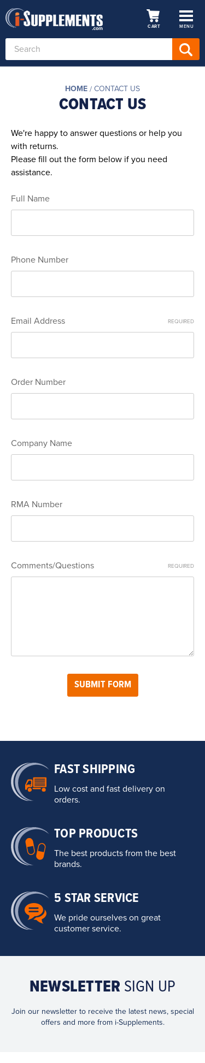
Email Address (102, 321)
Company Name (41, 443)
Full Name (30, 198)
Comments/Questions (102, 565)
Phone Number (39, 259)
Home (76, 88)
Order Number (38, 382)
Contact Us (117, 88)
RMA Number (36, 504)
